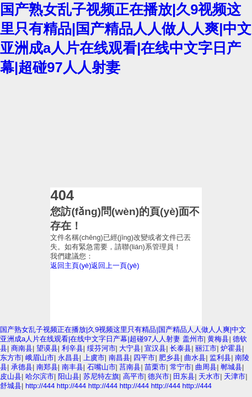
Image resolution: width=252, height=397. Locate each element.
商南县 (22, 348)
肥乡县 (169, 357)
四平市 (144, 357)
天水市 (209, 376)
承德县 (22, 367)
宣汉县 (155, 348)
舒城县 (11, 386)
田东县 (184, 376)
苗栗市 (155, 367)
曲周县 (206, 367)
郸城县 (231, 367)
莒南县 (130, 367)
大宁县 (130, 348)
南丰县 (72, 367)
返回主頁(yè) (70, 265)
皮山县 (11, 376)
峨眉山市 (39, 357)
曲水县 (195, 357)
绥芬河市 (101, 348)
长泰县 (180, 348)
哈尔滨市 (39, 376)
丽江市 (206, 348)
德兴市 (158, 376)
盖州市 (193, 339)
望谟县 (47, 348)
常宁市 (180, 367)
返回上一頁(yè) (115, 265)
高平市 (133, 376)
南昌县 (119, 357)
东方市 (11, 357)
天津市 (234, 376)
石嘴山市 (101, 367)
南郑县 (47, 367)
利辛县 (72, 348)
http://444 (40, 386)
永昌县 (68, 357)
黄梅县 (218, 339)
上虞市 (94, 357)
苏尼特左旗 (101, 376)
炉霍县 (231, 348)
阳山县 (68, 376)
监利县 (220, 357)
